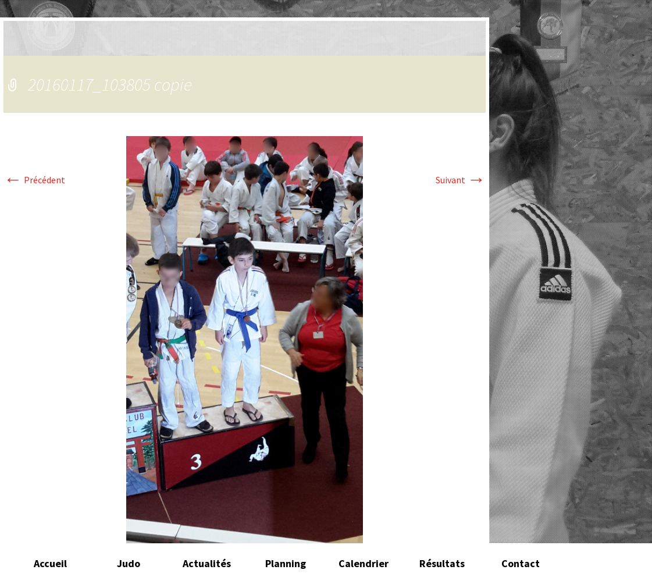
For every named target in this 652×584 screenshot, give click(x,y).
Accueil (50, 563)
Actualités (207, 563)
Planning (285, 563)
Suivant (461, 180)
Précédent (34, 180)
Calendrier (364, 563)
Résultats (442, 563)
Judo (128, 563)
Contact (520, 563)
